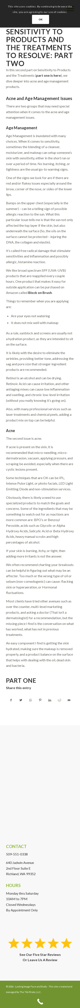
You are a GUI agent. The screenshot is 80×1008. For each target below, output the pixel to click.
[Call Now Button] (40, 1001)
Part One (21, 680)
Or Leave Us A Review (40, 960)
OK (41, 19)
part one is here (48, 75)
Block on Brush (40, 293)
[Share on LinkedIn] (49, 700)
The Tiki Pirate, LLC (30, 992)
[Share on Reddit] (59, 700)
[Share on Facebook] (11, 700)
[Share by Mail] (69, 700)
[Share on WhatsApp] (30, 700)
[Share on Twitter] (20, 700)
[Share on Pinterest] (40, 700)
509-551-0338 (17, 854)
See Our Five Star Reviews (40, 954)
